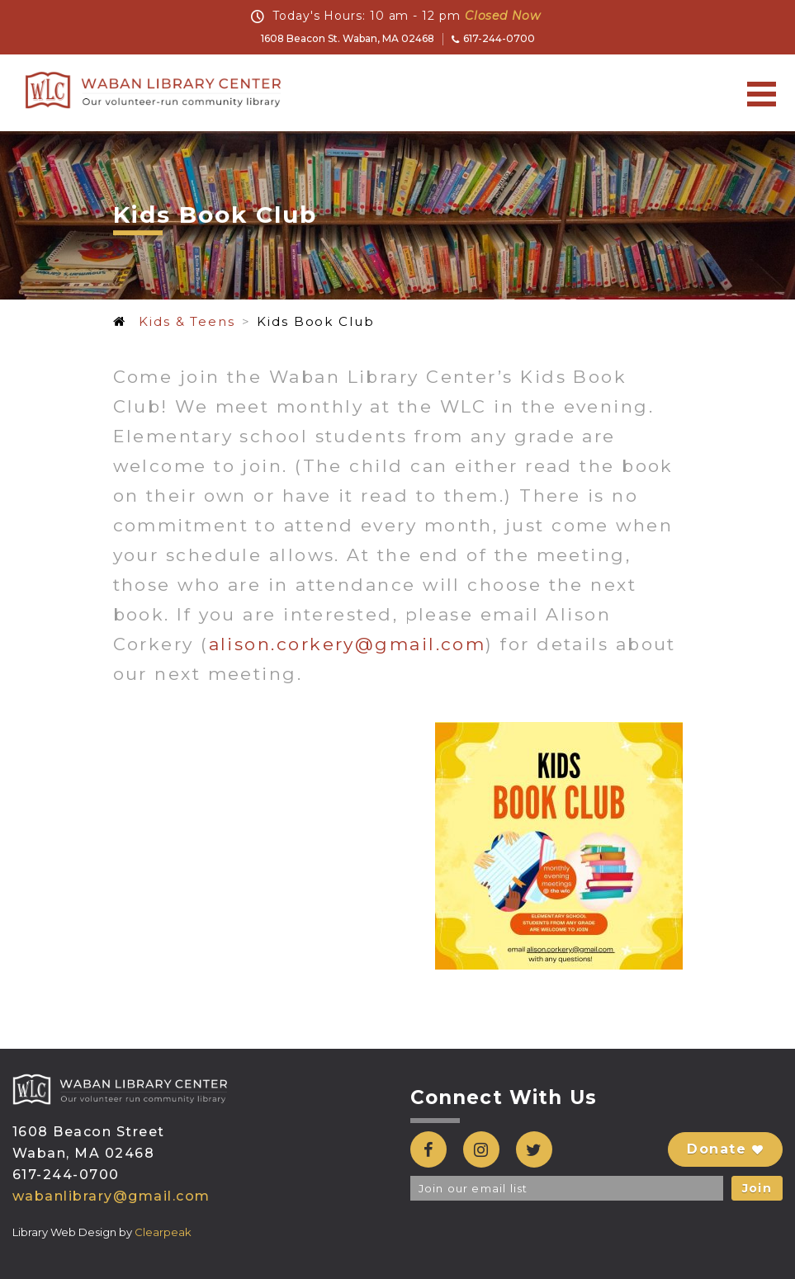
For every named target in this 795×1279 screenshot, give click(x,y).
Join (757, 1188)
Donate (725, 1149)
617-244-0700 (493, 38)
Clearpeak (163, 1232)
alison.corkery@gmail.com (347, 644)
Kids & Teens (186, 321)
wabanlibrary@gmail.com (111, 1196)
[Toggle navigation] (761, 93)
